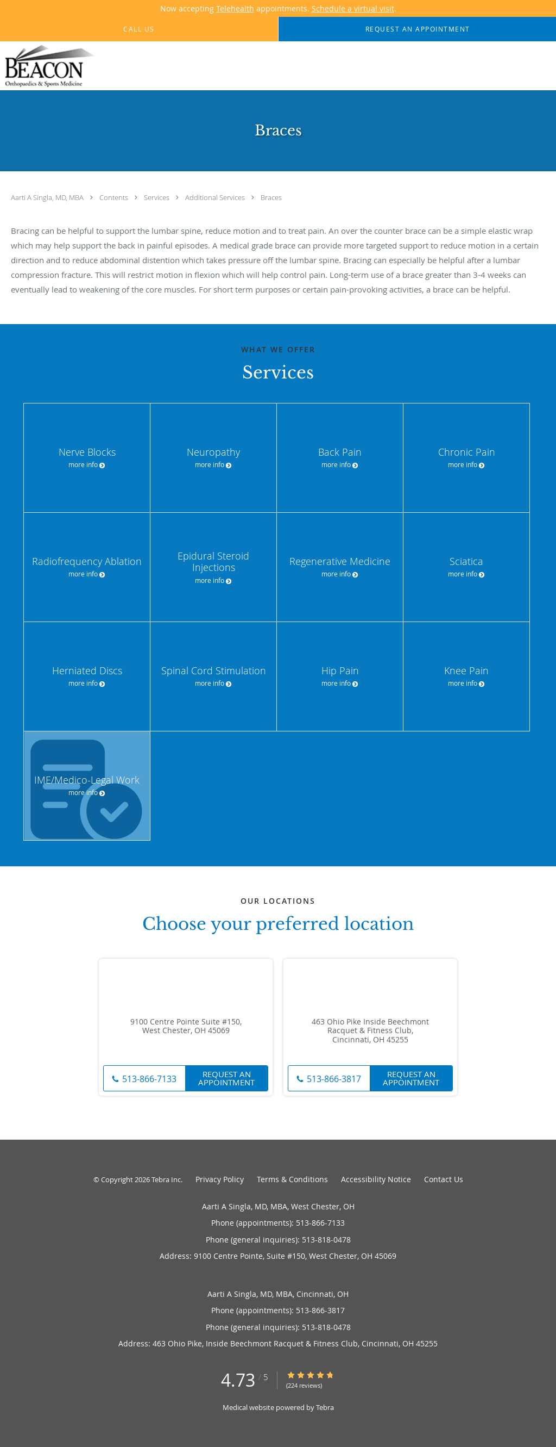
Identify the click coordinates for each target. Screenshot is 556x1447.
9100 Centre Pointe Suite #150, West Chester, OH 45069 (186, 1026)
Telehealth (235, 8)
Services (157, 197)
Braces (271, 197)
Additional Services (216, 197)
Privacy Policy (219, 1179)
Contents (114, 197)
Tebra (325, 1407)
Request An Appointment (226, 1078)
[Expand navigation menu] (541, 66)
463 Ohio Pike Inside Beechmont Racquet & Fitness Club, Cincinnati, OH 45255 (370, 1031)
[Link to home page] (48, 66)
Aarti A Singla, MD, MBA (48, 197)
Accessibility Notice (376, 1179)
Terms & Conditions (292, 1179)
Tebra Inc (166, 1179)
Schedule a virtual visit (353, 8)
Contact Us (443, 1179)
